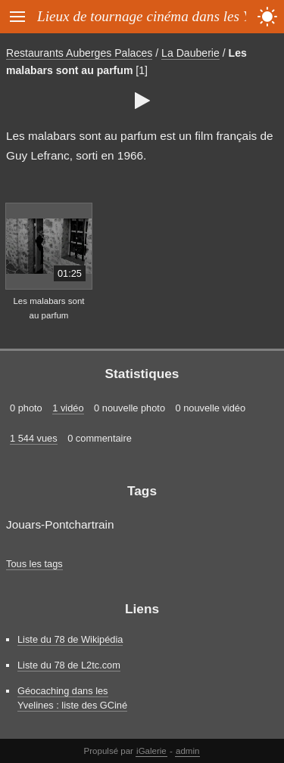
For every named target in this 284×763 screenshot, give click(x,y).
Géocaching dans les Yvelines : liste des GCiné (72, 698)
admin (187, 750)
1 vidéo (67, 408)
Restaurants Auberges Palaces (79, 53)
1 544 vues (34, 438)
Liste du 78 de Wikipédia (70, 639)
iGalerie (151, 750)
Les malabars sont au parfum (48, 308)
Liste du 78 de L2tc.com (68, 665)
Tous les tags (34, 563)
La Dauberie (190, 53)
